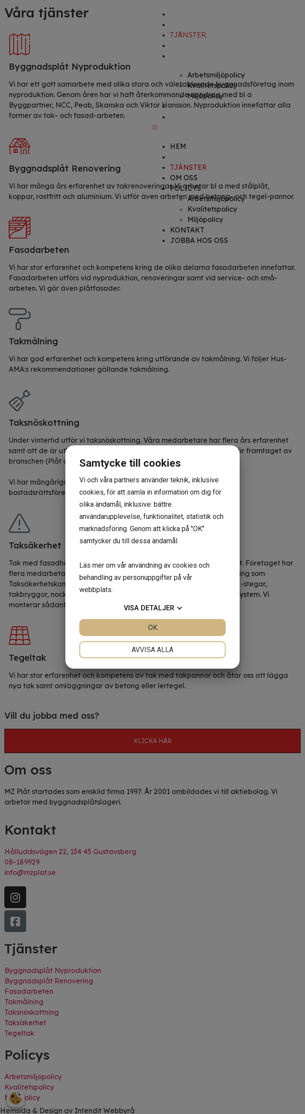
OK (152, 627)
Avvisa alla (152, 650)
